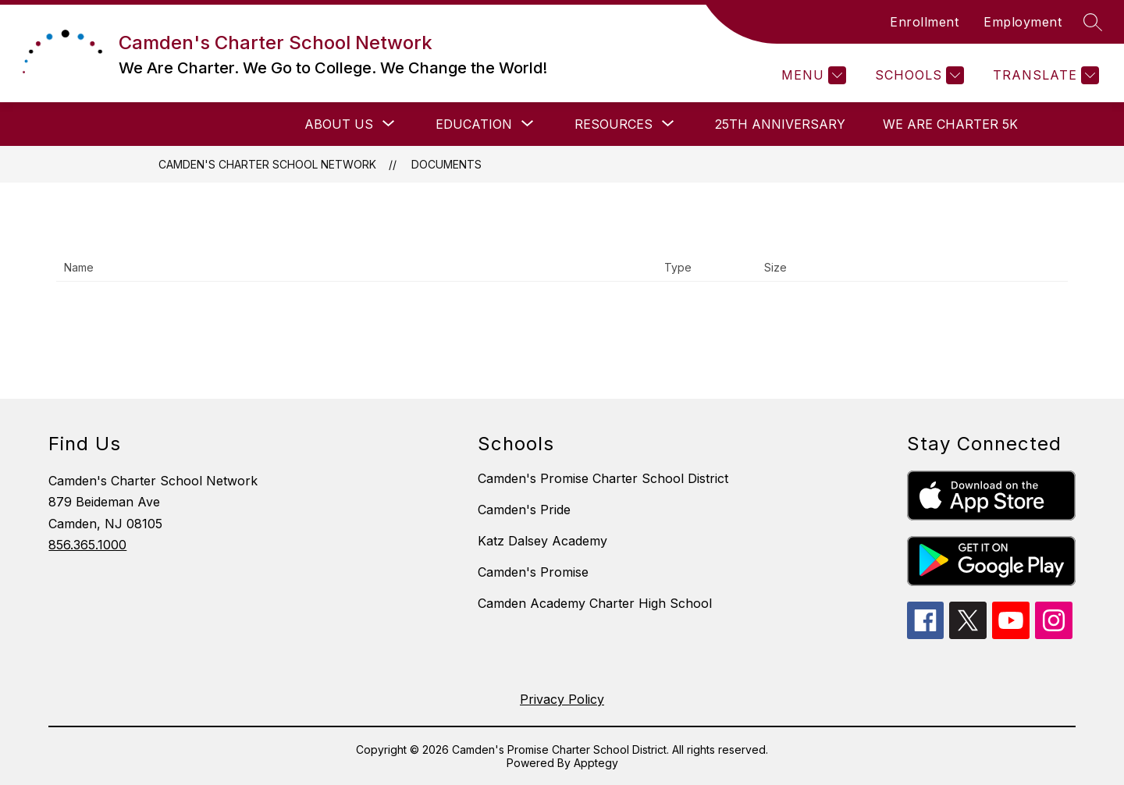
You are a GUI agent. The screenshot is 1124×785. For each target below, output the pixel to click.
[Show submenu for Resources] (613, 124)
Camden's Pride (524, 509)
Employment (1023, 22)
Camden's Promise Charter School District (603, 478)
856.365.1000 (87, 544)
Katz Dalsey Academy (542, 541)
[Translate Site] (1044, 75)
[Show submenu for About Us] (338, 124)
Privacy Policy (562, 699)
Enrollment (924, 22)
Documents (446, 164)
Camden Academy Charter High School (595, 603)
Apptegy (596, 762)
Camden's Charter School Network (267, 164)
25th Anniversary (780, 124)
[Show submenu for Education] (474, 124)
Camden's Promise (533, 572)
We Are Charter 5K (950, 124)
